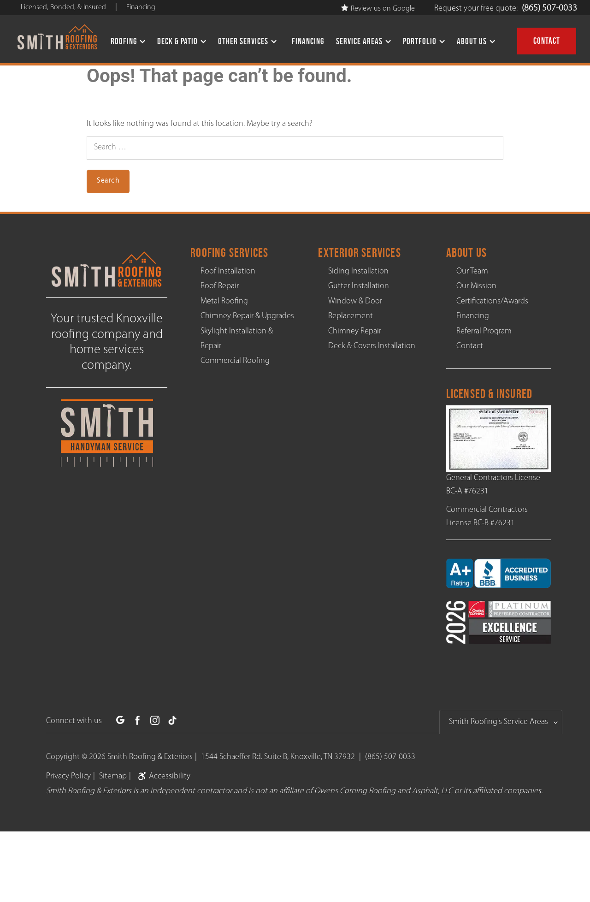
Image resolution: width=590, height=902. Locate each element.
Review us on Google (378, 8)
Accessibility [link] (162, 776)
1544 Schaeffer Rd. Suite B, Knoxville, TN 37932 (278, 757)
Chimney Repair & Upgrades (247, 316)
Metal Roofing (224, 301)
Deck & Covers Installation (371, 346)
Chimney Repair (354, 331)
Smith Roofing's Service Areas (498, 722)
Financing (308, 41)
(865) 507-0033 (549, 8)
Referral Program (484, 331)
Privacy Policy (68, 776)
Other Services (243, 41)
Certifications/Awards (492, 301)
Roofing (124, 41)
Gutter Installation (358, 286)
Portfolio (420, 41)
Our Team (472, 271)
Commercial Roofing (235, 360)
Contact (546, 41)
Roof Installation (228, 271)
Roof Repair (220, 286)
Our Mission (476, 286)
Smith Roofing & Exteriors (150, 757)
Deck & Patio (177, 41)
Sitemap (113, 776)
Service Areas (359, 41)
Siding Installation (358, 271)
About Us (472, 41)
